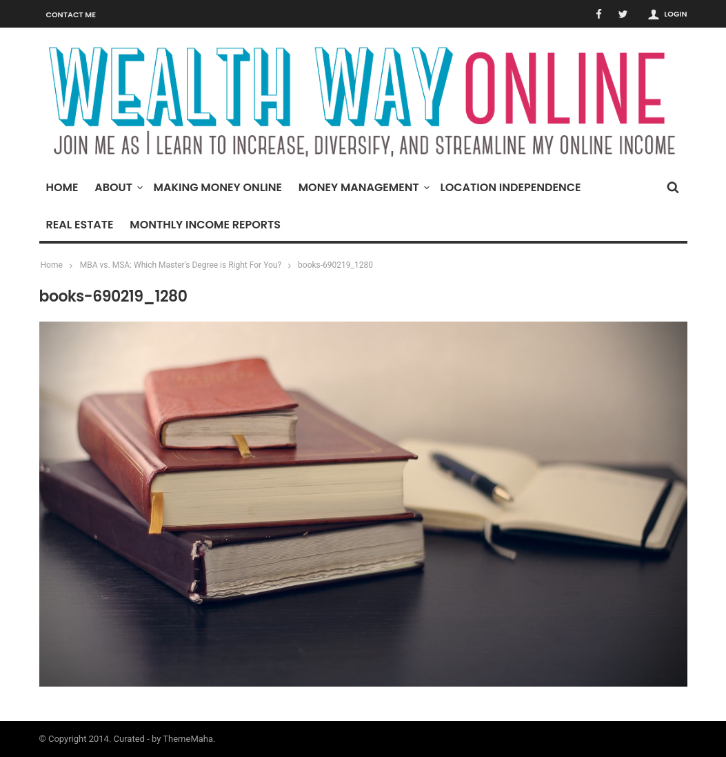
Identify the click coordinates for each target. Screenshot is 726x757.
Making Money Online (218, 187)
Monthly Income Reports (205, 225)
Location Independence (510, 187)
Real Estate (80, 225)
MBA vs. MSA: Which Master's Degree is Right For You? (180, 265)
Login (675, 13)
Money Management (362, 187)
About (116, 187)
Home (62, 187)
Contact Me (71, 14)
